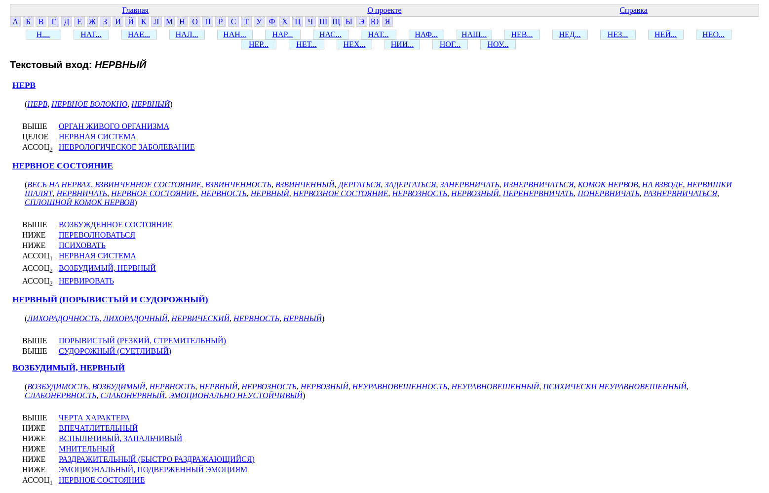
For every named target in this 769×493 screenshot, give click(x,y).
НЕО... (713, 34)
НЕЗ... (618, 34)
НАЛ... (187, 34)
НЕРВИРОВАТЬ (86, 281)
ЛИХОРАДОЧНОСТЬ (63, 318)
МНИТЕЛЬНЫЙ (87, 449)
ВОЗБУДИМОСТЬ (57, 386)
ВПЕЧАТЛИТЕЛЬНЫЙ (98, 428)
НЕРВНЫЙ (150, 104)
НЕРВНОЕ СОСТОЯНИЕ (62, 165)
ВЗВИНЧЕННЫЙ (304, 184)
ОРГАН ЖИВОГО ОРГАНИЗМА (114, 126)
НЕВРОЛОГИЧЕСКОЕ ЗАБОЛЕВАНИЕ (127, 147)
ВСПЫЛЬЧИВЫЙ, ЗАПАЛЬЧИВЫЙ (120, 438)
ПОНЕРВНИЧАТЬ (608, 193)
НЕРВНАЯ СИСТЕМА (97, 136)
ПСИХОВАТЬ (82, 245)
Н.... (43, 34)
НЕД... (569, 34)
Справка (633, 10)
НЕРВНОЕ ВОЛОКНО (89, 104)
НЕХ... (355, 44)
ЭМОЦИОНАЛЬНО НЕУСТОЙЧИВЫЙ (236, 395)
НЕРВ (24, 85)
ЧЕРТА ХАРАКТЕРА (94, 417)
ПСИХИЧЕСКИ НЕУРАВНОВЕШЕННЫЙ (615, 386)
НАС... (330, 34)
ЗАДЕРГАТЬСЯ (410, 184)
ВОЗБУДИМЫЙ (118, 386)
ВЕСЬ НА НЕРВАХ (59, 184)
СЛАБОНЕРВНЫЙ (132, 395)
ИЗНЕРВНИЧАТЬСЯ (538, 184)
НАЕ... (139, 34)
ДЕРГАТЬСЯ (359, 184)
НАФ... (426, 34)
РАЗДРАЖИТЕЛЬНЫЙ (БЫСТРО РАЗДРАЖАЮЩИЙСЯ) (157, 459)
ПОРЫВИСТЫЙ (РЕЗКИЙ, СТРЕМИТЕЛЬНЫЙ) (142, 340)
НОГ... (450, 44)
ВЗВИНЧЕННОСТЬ (238, 184)
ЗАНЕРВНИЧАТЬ (469, 184)
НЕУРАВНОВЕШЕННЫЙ (495, 386)
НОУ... (498, 44)
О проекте (384, 10)
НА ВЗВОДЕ (662, 184)
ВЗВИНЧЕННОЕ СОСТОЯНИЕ (148, 184)
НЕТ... (306, 44)
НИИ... (402, 44)
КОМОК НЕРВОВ (607, 184)
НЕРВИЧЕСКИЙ (200, 318)
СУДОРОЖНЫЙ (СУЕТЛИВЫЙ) (115, 351)
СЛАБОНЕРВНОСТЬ (60, 395)
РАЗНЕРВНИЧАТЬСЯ (680, 193)
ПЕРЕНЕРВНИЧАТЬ (538, 193)
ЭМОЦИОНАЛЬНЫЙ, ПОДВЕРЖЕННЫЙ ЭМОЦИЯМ (153, 469)
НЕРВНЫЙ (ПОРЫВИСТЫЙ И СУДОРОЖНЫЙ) (110, 299)
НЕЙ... (665, 34)
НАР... (282, 34)
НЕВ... (522, 34)
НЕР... (259, 44)
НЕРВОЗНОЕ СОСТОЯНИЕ (340, 193)
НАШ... (474, 34)
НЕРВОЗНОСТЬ (419, 193)
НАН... (234, 34)
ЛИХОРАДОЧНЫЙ (135, 318)
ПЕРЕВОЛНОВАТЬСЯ (97, 235)
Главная (135, 10)
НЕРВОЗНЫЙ (475, 193)
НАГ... (91, 34)
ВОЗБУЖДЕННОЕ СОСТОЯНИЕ (115, 224)
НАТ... (378, 34)
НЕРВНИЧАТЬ (81, 193)
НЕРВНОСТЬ (224, 193)
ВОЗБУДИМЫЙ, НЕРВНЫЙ (107, 268)
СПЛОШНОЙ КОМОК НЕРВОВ (79, 202)
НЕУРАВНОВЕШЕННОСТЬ (400, 386)
